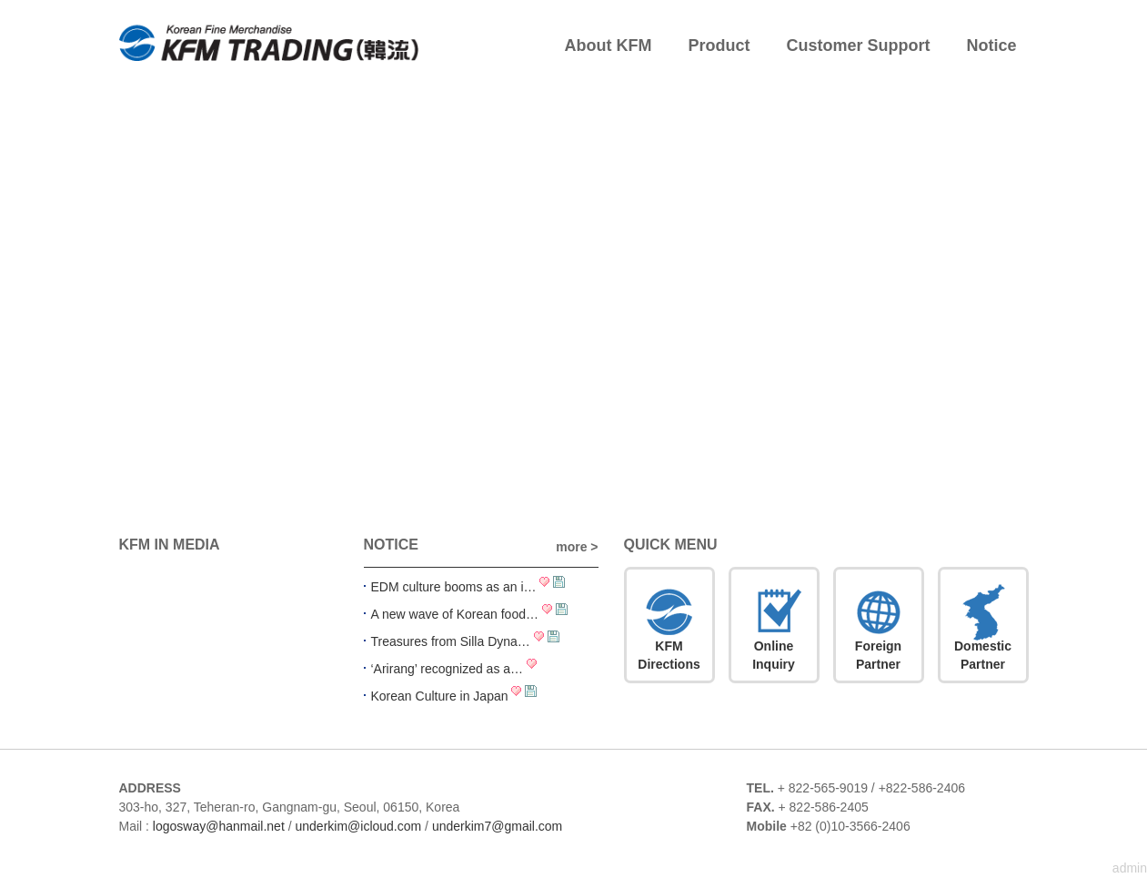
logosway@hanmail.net (219, 826)
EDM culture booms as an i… (454, 587)
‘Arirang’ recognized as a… (447, 668)
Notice (992, 45)
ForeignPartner (878, 655)
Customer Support (858, 45)
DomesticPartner (982, 655)
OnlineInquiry (773, 655)
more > (577, 547)
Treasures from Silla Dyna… (450, 641)
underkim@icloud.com (358, 826)
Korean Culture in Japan (439, 696)
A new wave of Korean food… (454, 614)
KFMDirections (668, 655)
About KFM (608, 45)
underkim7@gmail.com (497, 826)
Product (719, 45)
